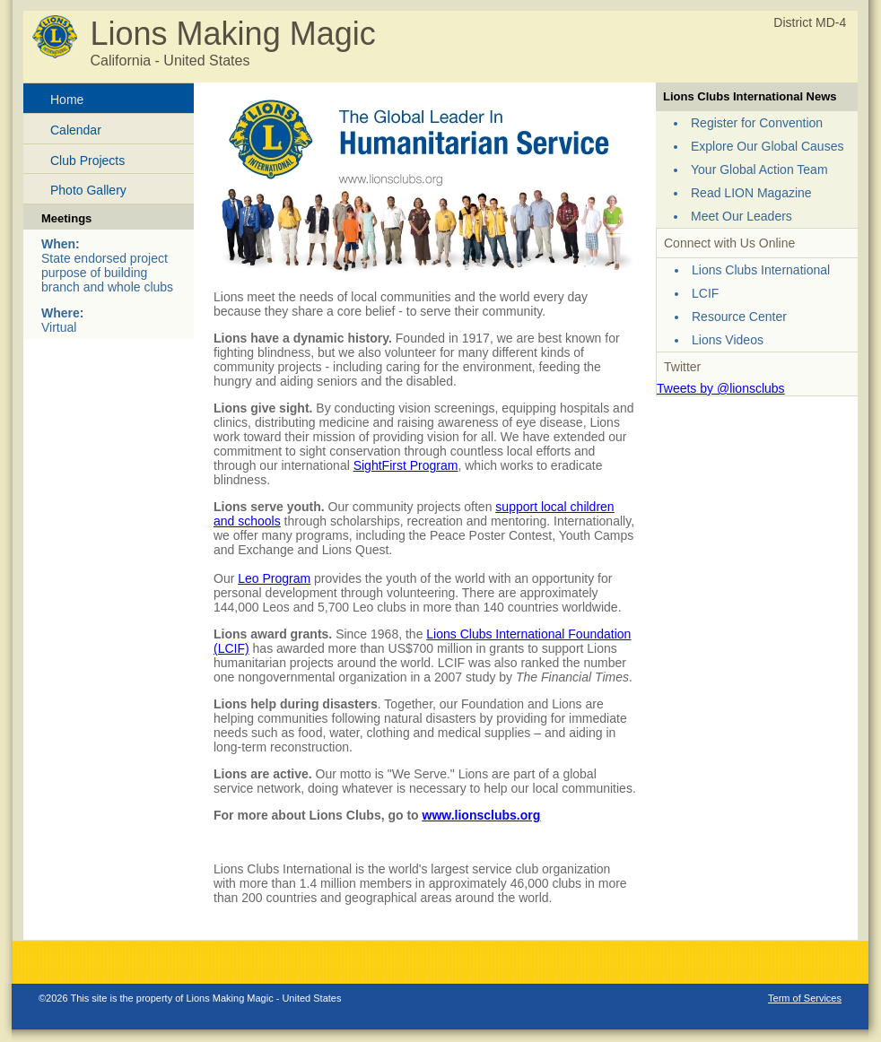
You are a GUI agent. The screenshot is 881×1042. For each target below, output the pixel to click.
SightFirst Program (405, 465)
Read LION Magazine (751, 193)
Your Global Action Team (759, 169)
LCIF (705, 293)
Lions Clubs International (761, 270)
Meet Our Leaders (741, 216)
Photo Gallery (88, 190)
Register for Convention (757, 123)
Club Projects (87, 160)
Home (66, 99)
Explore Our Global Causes (767, 146)
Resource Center (739, 316)
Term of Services (805, 998)
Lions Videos (727, 340)
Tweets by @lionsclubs (721, 388)
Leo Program (274, 578)
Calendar (75, 130)
